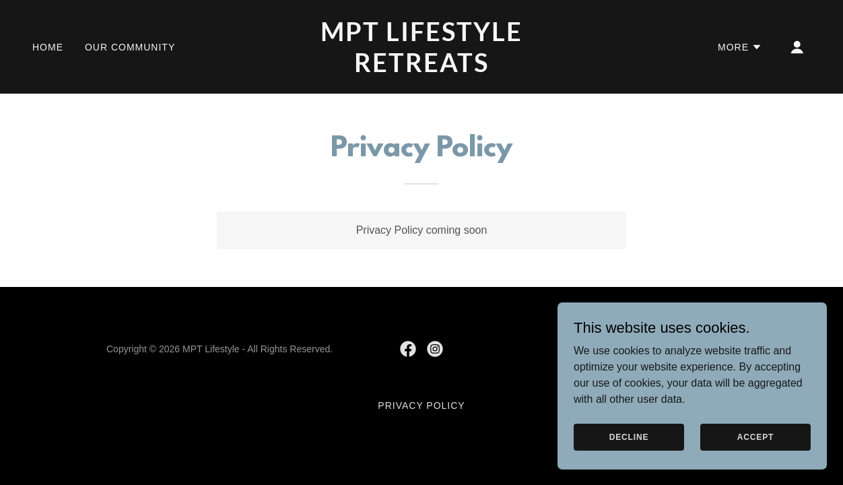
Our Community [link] (130, 47)
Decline (629, 436)
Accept (755, 436)
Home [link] (47, 47)
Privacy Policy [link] (421, 405)
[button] (740, 47)
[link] (421, 68)
